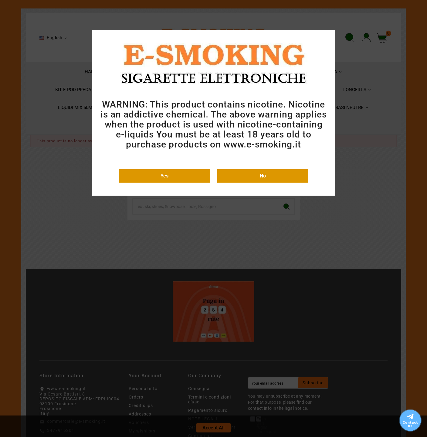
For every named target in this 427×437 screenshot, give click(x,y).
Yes (164, 176)
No (263, 176)
